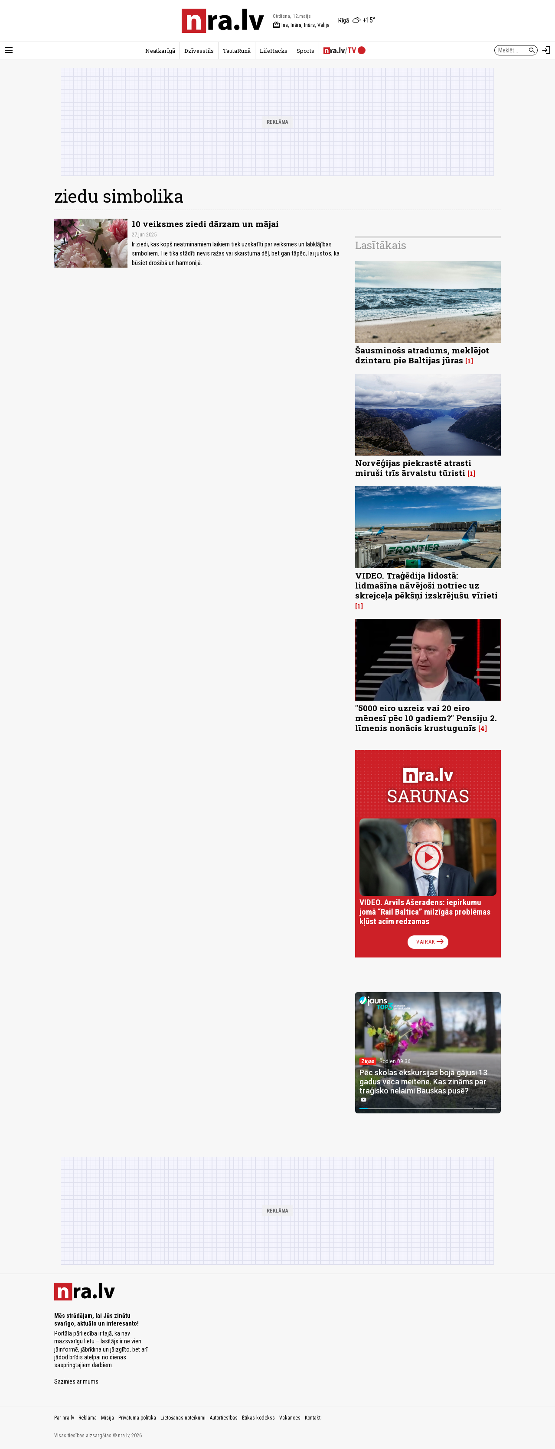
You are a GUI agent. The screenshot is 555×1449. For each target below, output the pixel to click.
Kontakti (313, 1418)
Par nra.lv (64, 1418)
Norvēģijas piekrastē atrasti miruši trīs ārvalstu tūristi (413, 467)
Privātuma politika (137, 1418)
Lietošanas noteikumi (183, 1418)
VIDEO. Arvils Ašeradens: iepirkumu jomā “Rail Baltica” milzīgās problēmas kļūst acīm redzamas (424, 911)
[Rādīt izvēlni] (8, 50)
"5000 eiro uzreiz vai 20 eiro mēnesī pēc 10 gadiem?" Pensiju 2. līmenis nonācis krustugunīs (426, 717)
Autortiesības (224, 1418)
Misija (107, 1418)
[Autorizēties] (546, 50)
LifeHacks (273, 50)
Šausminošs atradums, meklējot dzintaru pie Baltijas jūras (422, 355)
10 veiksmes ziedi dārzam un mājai (205, 223)
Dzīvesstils (199, 50)
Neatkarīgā (160, 50)
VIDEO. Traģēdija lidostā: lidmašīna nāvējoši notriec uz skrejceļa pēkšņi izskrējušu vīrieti (426, 585)
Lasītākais (380, 245)
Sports (305, 50)
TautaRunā (237, 50)
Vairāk (430, 942)
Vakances (289, 1418)
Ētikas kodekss (258, 1418)
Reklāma (87, 1418)
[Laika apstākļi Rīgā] (356, 21)
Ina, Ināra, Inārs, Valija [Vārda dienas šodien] (301, 25)
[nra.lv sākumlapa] (223, 21)
